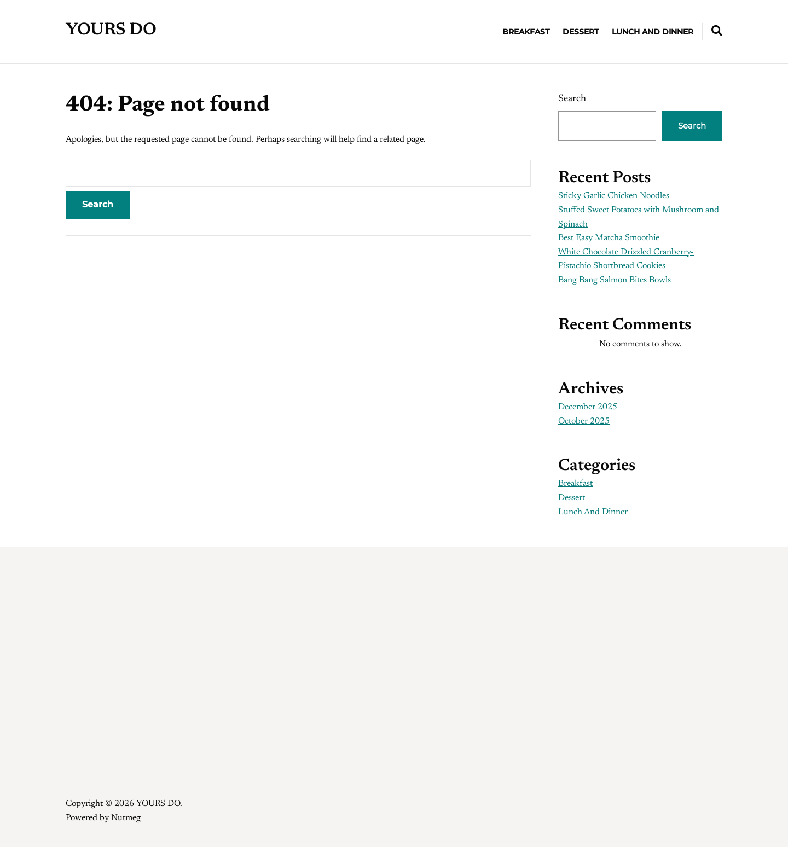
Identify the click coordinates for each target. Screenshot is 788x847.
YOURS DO (111, 30)
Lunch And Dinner (652, 31)
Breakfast (525, 31)
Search (572, 98)
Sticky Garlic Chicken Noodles (613, 196)
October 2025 (584, 421)
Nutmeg (126, 817)
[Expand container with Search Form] (716, 30)
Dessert (581, 31)
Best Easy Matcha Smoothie (608, 238)
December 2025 (587, 407)
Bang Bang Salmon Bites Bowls (614, 280)
